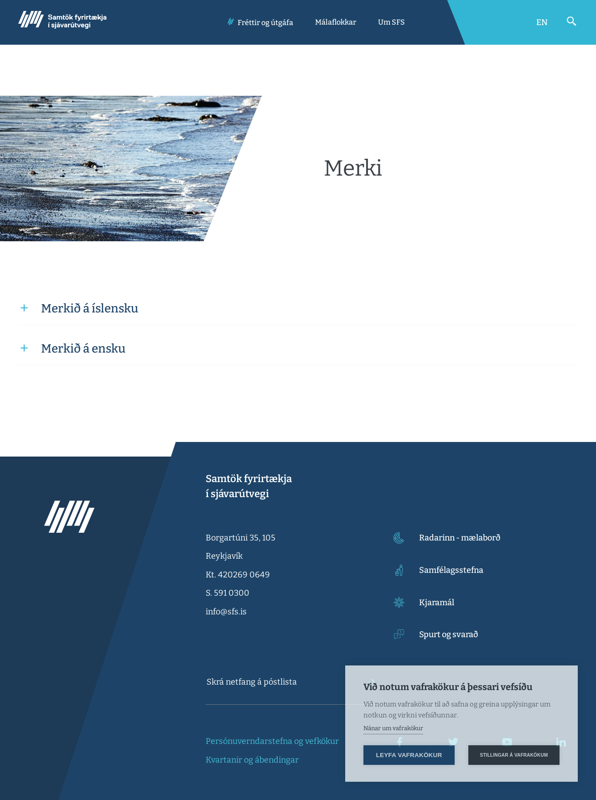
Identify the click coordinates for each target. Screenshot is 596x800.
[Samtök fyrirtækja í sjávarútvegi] (62, 22)
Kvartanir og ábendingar (252, 760)
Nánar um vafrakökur (393, 728)
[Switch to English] (542, 22)
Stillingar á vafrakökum (514, 755)
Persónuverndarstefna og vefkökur (272, 741)
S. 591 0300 (227, 593)
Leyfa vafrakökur (409, 755)
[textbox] (284, 682)
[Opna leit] (572, 21)
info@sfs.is (226, 612)
